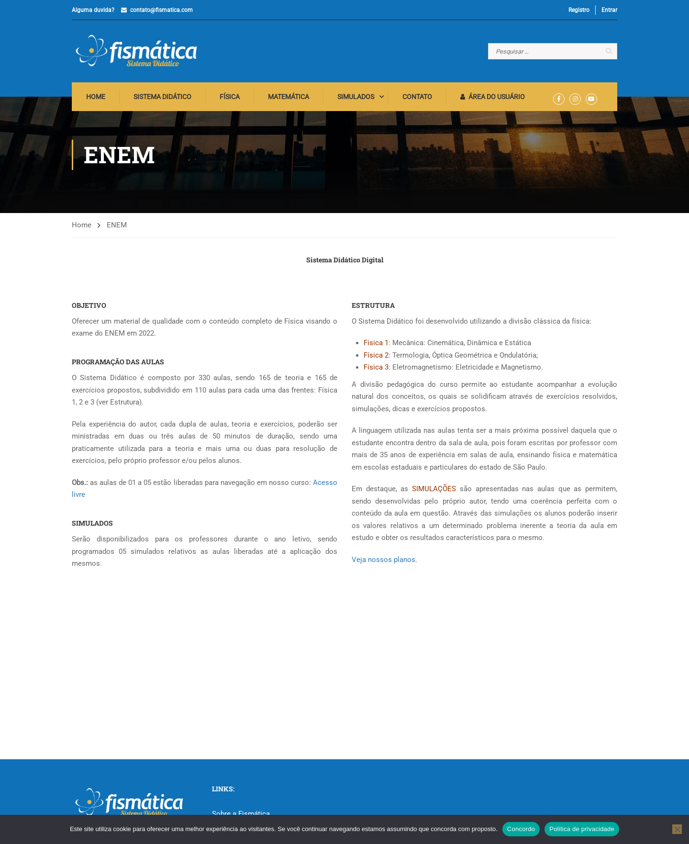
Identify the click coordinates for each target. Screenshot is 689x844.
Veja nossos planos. (384, 561)
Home (95, 98)
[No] (677, 829)
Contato (417, 98)
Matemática (288, 98)
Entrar (609, 10)
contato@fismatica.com (161, 10)
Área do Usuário (492, 98)
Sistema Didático (162, 98)
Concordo (521, 829)
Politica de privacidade (581, 829)
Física (230, 98)
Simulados (355, 98)
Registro (578, 10)
